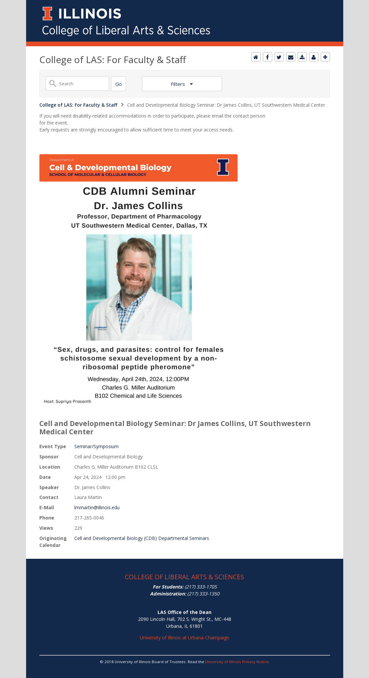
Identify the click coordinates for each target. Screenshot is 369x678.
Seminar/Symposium (96, 446)
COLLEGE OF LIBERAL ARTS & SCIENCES (184, 576)
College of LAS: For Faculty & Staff (78, 105)
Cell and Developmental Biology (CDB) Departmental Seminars (141, 538)
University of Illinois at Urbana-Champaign (184, 637)
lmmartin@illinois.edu (97, 507)
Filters (178, 84)
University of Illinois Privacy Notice (237, 661)
